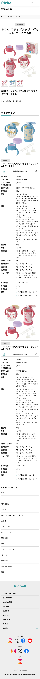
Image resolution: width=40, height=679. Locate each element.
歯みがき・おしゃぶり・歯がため (13, 515)
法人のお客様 (7, 602)
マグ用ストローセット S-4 (26, 292)
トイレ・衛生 (6, 526)
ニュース (6, 615)
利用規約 (15, 670)
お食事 (3, 509)
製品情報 (6, 611)
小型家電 (4, 561)
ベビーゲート (6, 532)
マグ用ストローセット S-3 (26, 296)
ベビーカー (5, 555)
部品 (2, 572)
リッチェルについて (9, 593)
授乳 (2, 492)
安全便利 (4, 538)
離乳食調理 (5, 504)
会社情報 (6, 606)
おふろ (3, 521)
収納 (2, 544)
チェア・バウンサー (8, 549)
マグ (19, 17)
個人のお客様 (7, 598)
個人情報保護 (23, 670)
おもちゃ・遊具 (6, 566)
